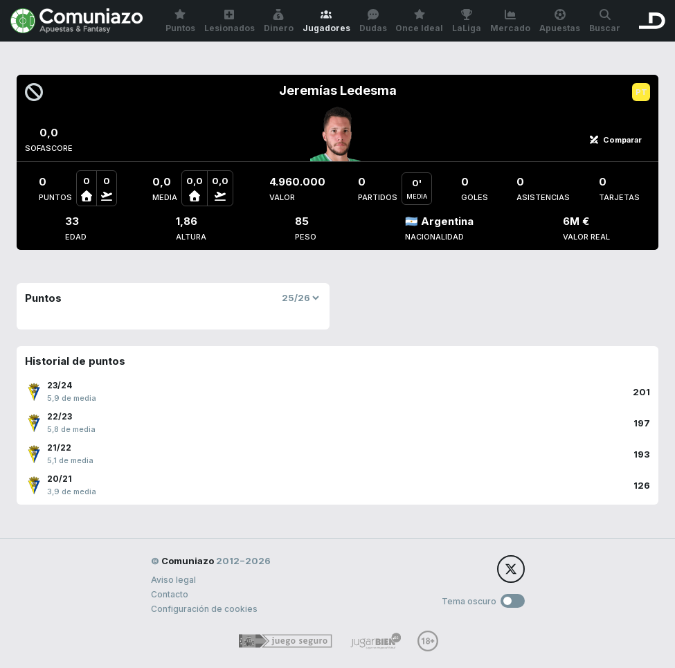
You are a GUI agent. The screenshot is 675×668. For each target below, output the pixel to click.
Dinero (279, 21)
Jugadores (326, 21)
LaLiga (466, 21)
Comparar (615, 140)
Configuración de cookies (204, 609)
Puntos (180, 21)
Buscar (604, 21)
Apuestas (559, 21)
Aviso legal (173, 580)
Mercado (510, 21)
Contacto (169, 594)
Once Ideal (419, 21)
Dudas (373, 21)
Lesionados (229, 21)
